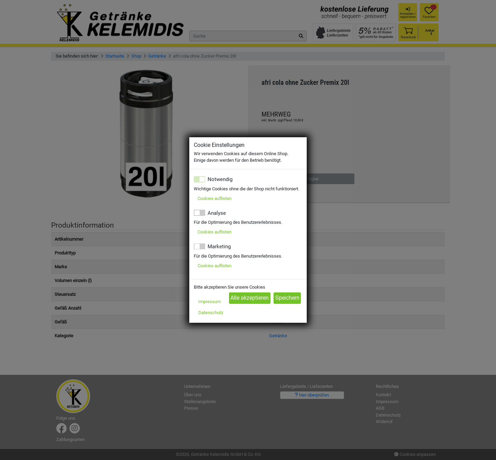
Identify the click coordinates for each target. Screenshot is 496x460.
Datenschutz (210, 312)
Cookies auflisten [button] (214, 198)
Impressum (209, 301)
